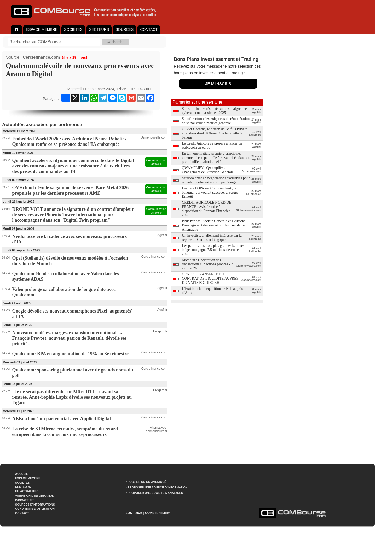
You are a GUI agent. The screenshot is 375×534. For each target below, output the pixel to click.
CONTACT (149, 29)
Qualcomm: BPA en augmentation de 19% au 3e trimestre (70, 353)
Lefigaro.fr (160, 331)
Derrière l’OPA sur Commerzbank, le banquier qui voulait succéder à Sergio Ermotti (210, 192)
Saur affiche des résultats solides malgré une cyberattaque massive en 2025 (214, 111)
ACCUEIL (21, 473)
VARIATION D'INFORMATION (34, 495)
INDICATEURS (24, 500)
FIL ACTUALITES (26, 491)
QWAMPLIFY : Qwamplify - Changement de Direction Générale (208, 170)
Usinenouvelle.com (154, 137)
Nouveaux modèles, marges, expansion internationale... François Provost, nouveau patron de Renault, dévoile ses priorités (69, 338)
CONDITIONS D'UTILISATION (35, 508)
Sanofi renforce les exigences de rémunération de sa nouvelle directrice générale (216, 121)
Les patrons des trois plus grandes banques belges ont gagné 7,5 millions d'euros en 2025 (213, 250)
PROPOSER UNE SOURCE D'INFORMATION (158, 487)
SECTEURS (99, 29)
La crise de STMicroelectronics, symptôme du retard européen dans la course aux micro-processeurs (65, 431)
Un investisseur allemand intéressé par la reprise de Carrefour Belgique (212, 237)
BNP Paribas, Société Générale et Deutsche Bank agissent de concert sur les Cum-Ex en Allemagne (214, 225)
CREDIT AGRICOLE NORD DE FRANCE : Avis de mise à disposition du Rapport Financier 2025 (206, 209)
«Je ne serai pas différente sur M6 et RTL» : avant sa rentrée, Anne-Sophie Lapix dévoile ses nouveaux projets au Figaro (72, 397)
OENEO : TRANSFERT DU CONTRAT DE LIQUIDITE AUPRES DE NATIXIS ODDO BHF (210, 278)
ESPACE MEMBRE (41, 29)
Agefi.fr (162, 235)
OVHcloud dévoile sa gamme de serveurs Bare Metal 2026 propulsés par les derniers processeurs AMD (70, 190)
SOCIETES (73, 29)
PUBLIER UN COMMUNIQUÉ (147, 481)
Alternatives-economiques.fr (156, 429)
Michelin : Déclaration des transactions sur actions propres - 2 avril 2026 (207, 264)
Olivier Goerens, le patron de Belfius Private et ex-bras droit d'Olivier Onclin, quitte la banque (214, 133)
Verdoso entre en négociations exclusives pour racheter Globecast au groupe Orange (216, 180)
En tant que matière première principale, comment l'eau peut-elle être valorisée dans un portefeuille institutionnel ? (216, 158)
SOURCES (125, 29)
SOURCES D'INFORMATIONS (35, 504)
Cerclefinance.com (41, 57)
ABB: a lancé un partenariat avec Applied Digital (61, 418)
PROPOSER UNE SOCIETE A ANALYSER (155, 492)
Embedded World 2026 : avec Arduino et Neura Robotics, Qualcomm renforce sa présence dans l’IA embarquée (70, 141)
